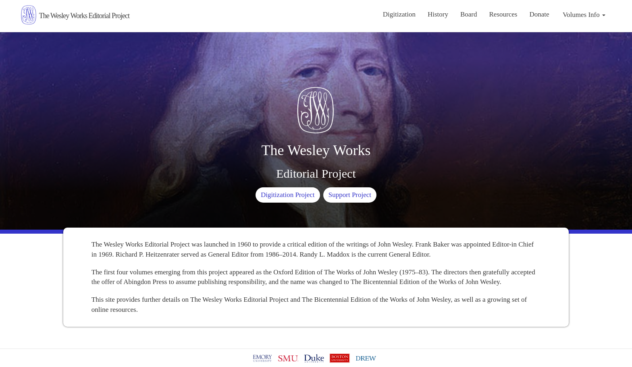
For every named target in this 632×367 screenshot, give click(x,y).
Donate (539, 14)
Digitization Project (288, 195)
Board (468, 14)
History (438, 14)
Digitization (399, 14)
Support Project (349, 195)
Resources (503, 14)
